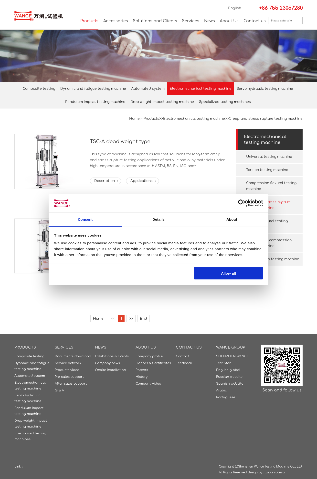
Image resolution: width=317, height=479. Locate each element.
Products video (67, 370)
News (209, 21)
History (142, 377)
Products (89, 21)
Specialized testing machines (225, 102)
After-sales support (71, 383)
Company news (107, 363)
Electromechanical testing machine (201, 88)
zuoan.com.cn (275, 472)
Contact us (254, 21)
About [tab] (231, 219)
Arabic (221, 390)
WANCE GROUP (230, 347)
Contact (182, 356)
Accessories (115, 21)
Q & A (59, 390)
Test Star (223, 363)
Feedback (184, 363)
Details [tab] (158, 219)
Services (190, 21)
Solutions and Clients (155, 21)
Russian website (229, 377)
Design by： (256, 472)
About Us (229, 21)
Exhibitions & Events (112, 356)
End (143, 318)
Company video (148, 383)
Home (134, 118)
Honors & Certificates (153, 363)
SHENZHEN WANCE (232, 356)
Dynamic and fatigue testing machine (93, 88)
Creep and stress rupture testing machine (266, 118)
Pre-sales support (69, 377)
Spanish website (229, 383)
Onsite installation (110, 370)
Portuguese (225, 397)
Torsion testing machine (267, 170)
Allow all (228, 273)
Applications (141, 181)
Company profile (149, 356)
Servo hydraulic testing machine (265, 88)
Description (104, 181)
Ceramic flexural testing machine (267, 224)
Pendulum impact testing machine (95, 102)
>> (131, 318)
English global (228, 370)
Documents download (73, 356)
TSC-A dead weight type (120, 141)
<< (113, 318)
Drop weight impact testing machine (162, 102)
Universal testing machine (269, 157)
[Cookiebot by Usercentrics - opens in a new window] (241, 203)
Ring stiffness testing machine (272, 259)
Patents (142, 370)
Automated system (148, 88)
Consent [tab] (85, 219)
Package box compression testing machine (269, 243)
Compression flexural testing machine (271, 186)
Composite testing (39, 88)
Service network (68, 363)
